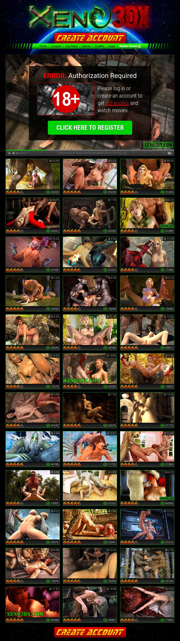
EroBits (99, 46)
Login (111, 46)
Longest (56, 46)
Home (43, 46)
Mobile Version (129, 46)
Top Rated (72, 46)
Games (86, 46)
